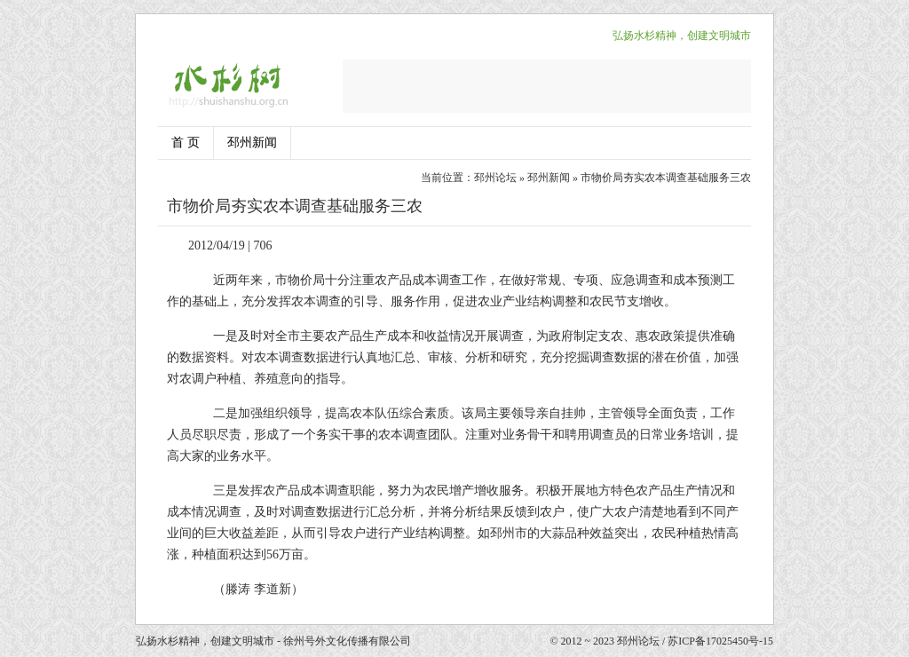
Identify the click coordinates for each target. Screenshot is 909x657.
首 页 (185, 142)
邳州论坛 (495, 177)
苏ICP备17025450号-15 (720, 641)
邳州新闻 (252, 142)
